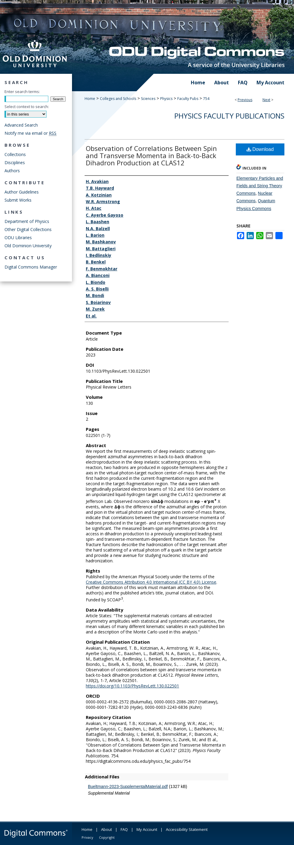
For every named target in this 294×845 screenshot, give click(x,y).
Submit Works (18, 200)
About (106, 829)
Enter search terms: (22, 91)
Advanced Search (21, 125)
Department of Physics (26, 221)
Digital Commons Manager (30, 267)
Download (260, 149)
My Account (146, 829)
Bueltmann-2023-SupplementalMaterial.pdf (128, 786)
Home (90, 98)
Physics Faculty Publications (229, 116)
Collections (15, 154)
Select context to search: (26, 106)
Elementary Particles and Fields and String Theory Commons (259, 186)
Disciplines (14, 162)
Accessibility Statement (187, 829)
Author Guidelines (21, 192)
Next (266, 99)
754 (206, 98)
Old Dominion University (28, 245)
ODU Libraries (18, 237)
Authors (12, 170)
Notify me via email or (30, 133)
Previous (245, 99)
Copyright (107, 837)
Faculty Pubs (187, 98)
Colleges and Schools (118, 98)
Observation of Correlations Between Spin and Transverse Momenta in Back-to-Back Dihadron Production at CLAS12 (151, 155)
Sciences (148, 98)
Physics (166, 98)
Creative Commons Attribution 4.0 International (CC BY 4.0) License (151, 582)
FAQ (124, 829)
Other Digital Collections (28, 229)
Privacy (87, 837)
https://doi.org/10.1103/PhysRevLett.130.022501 (132, 686)
